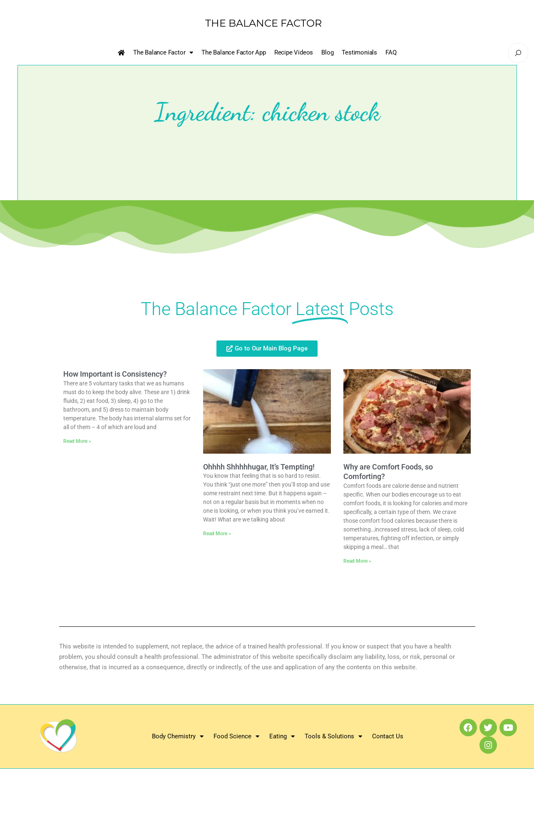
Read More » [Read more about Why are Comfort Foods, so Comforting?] (357, 561)
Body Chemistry (178, 736)
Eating (282, 736)
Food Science (236, 736)
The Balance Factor (163, 52)
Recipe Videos (293, 52)
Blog (327, 52)
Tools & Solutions (333, 736)
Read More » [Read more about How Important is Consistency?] (77, 441)
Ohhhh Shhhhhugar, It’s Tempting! (259, 466)
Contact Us (387, 736)
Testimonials (359, 52)
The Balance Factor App (233, 52)
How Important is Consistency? (115, 374)
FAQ (390, 52)
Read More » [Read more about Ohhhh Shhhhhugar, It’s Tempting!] (217, 533)
